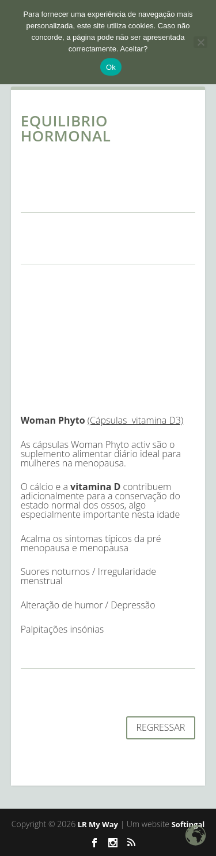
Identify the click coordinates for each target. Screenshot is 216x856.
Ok (111, 67)
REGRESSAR (161, 727)
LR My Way (98, 824)
